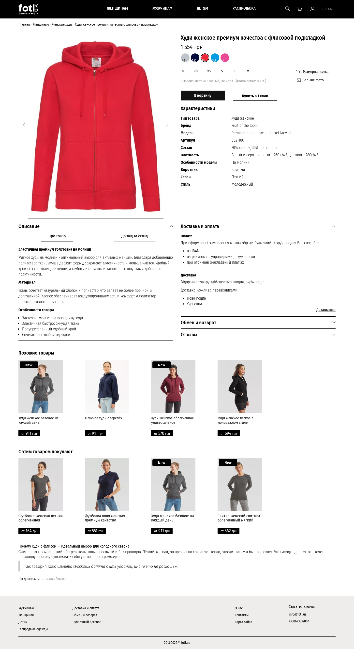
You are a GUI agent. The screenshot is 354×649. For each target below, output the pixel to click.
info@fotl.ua (298, 614)
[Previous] (24, 125)
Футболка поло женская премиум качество (105, 518)
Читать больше (55, 579)
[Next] (167, 125)
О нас (239, 608)
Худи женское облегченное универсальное (172, 420)
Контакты (242, 615)
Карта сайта (243, 622)
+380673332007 (299, 621)
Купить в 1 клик (255, 95)
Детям (23, 622)
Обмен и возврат (85, 615)
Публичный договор (87, 622)
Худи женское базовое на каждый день (38, 420)
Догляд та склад (134, 236)
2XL (196, 71)
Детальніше (326, 309)
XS (209, 71)
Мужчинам (26, 608)
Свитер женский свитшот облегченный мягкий (239, 518)
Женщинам (26, 615)
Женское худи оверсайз (103, 418)
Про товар (57, 236)
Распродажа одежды (33, 629)
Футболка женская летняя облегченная (40, 518)
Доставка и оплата (86, 608)
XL (183, 71)
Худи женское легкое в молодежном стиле (235, 420)
